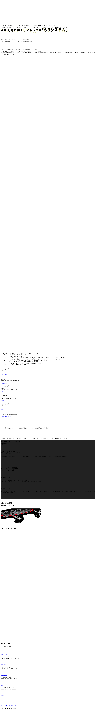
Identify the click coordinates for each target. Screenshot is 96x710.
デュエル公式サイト (5, 705)
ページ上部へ (4, 416)
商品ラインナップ (15, 705)
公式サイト (10, 416)
